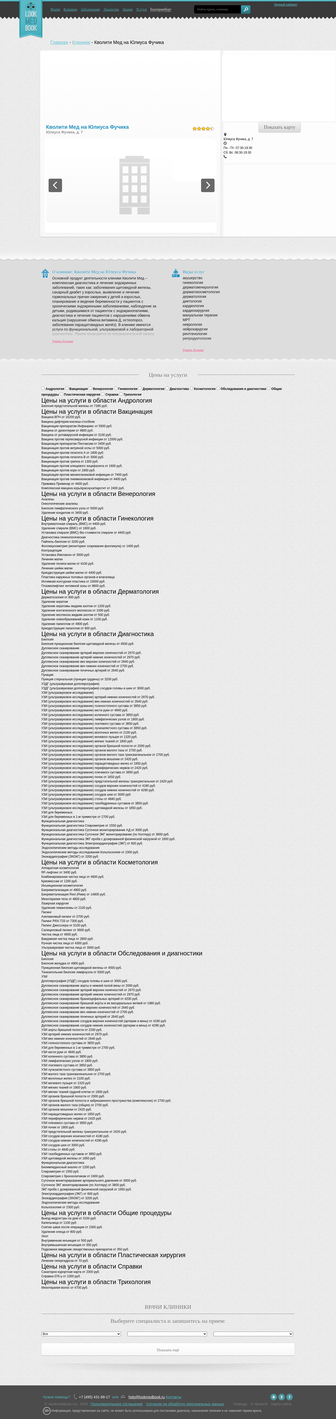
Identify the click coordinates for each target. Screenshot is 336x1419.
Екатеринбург (160, 9)
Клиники (70, 9)
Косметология (205, 389)
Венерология (103, 389)
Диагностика (180, 389)
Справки (112, 394)
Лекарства (111, 9)
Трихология (132, 394)
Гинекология (128, 389)
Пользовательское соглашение (116, 1404)
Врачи (55, 9)
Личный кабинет (285, 4)
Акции (128, 9)
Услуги (141, 9)
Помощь (240, 1404)
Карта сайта (281, 1404)
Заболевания (90, 9)
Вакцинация (79, 389)
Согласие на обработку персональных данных (185, 1404)
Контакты (173, 1397)
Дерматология (154, 389)
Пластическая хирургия (82, 394)
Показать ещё (168, 1350)
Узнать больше (62, 341)
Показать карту (279, 127)
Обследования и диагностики (244, 389)
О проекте (259, 1404)
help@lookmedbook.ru (146, 1397)
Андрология (55, 389)
